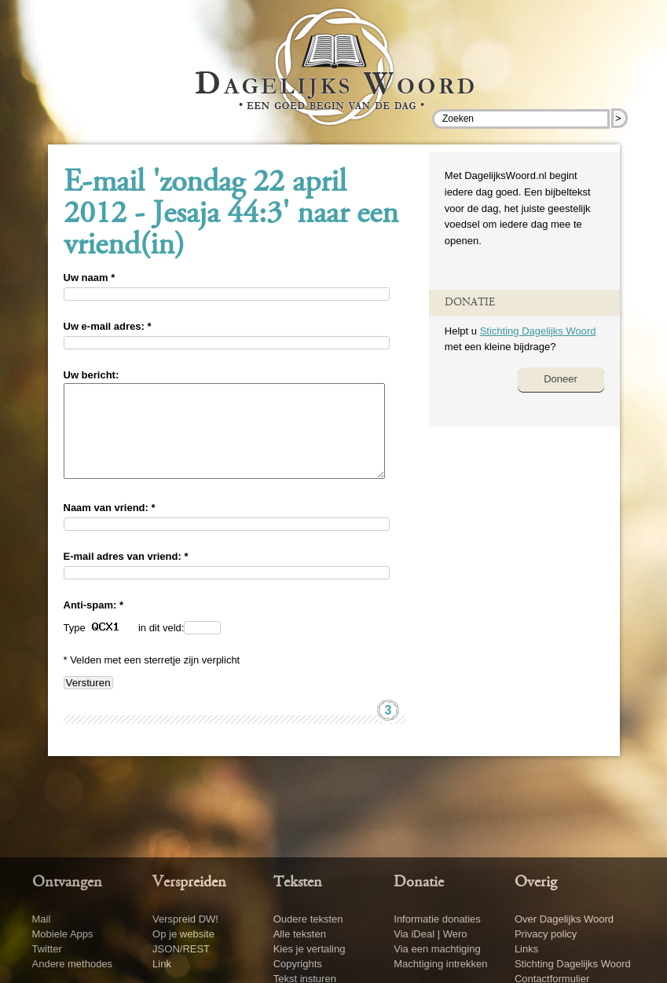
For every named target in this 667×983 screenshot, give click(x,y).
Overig (536, 882)
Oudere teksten (308, 919)
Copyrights (297, 964)
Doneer (560, 379)
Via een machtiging (437, 949)
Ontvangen (67, 882)
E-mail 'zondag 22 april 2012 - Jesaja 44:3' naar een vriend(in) (231, 215)
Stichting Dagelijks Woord (538, 331)
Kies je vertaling (309, 949)
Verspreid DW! (185, 919)
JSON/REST (181, 949)
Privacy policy (546, 934)
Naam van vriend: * (110, 526)
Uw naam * (89, 277)
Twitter (47, 949)
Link (161, 964)
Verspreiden (189, 882)
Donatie (419, 882)
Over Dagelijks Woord (564, 919)
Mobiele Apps (62, 934)
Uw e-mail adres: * (108, 326)
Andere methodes (72, 964)
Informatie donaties (437, 919)
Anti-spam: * (94, 624)
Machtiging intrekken (440, 964)
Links (526, 949)
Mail (41, 919)
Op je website (183, 934)
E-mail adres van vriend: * (126, 575)
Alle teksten (299, 934)
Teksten (297, 882)
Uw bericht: (91, 375)
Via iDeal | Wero (430, 934)
